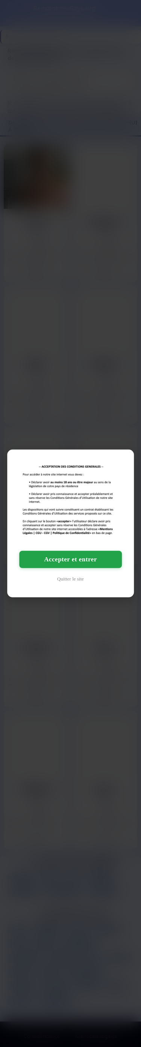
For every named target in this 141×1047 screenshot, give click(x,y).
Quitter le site (70, 579)
